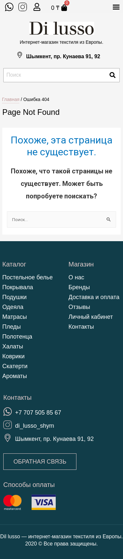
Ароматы (14, 376)
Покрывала (17, 287)
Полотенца (17, 336)
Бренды (79, 287)
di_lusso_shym (34, 425)
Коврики (13, 356)
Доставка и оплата (94, 297)
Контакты (81, 326)
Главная (10, 99)
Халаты (12, 346)
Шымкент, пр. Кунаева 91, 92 (63, 56)
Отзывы (79, 307)
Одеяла (12, 307)
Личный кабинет (91, 317)
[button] (39, 461)
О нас (76, 277)
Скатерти (15, 366)
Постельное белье (27, 277)
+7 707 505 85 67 (38, 412)
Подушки (14, 297)
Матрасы (14, 317)
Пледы (11, 326)
